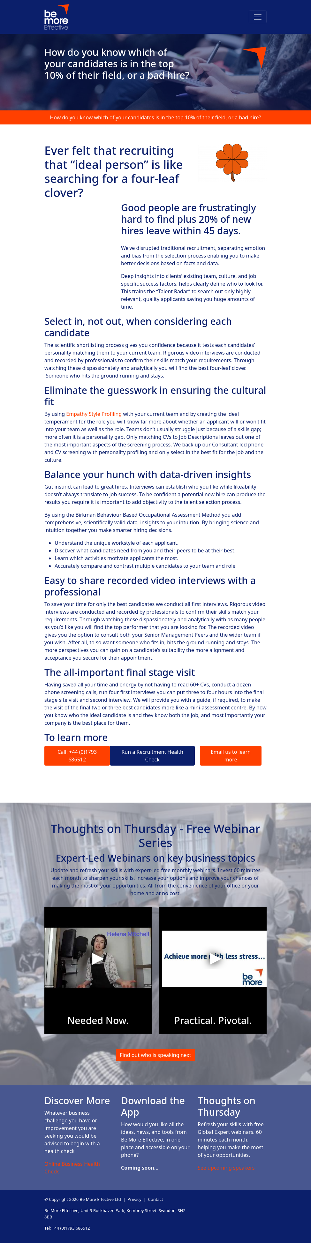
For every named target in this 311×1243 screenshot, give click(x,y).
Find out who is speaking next (155, 1055)
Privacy (134, 1199)
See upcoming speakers (226, 1167)
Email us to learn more (231, 755)
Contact (155, 1199)
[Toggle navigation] (258, 17)
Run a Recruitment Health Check (152, 755)
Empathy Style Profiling (94, 413)
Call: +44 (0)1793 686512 (77, 755)
